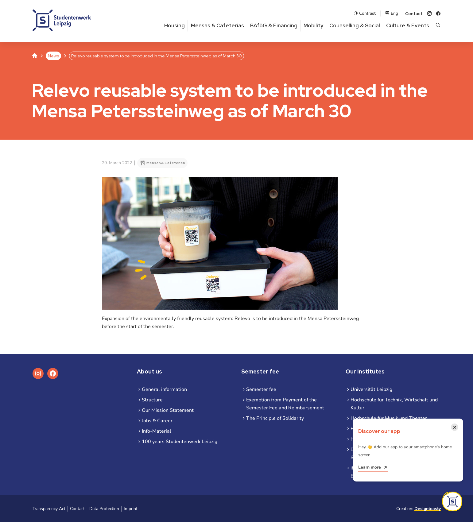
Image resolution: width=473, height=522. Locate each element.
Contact (414, 13)
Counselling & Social (354, 25)
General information (164, 389)
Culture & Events (407, 25)
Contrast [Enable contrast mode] (365, 13)
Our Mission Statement (168, 410)
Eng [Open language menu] (391, 13)
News (53, 56)
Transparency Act (49, 509)
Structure (152, 399)
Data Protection (104, 509)
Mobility (313, 25)
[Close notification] (454, 427)
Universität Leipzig (371, 389)
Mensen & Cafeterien (165, 162)
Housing (174, 25)
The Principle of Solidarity (275, 418)
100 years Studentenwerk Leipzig (179, 441)
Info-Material (156, 431)
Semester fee (261, 389)
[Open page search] (437, 25)
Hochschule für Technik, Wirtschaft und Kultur (394, 403)
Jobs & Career (157, 420)
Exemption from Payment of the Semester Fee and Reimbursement (285, 403)
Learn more (369, 467)
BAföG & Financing (273, 25)
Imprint (131, 509)
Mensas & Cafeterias (217, 25)
